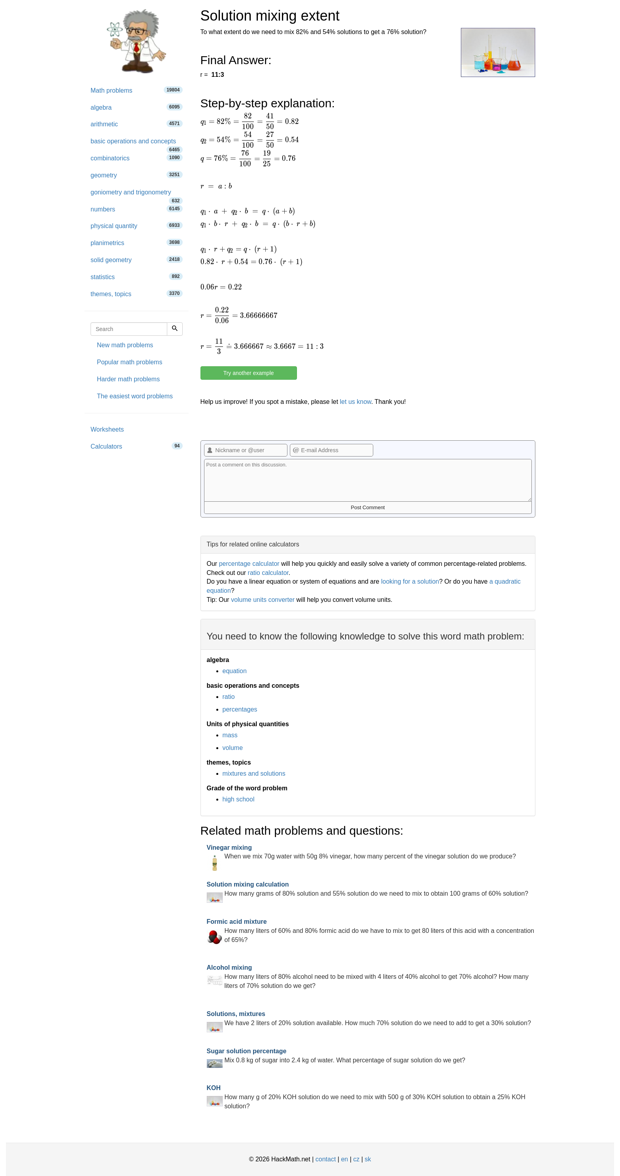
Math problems (137, 90)
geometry (137, 175)
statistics (137, 276)
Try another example (248, 373)
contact (326, 1159)
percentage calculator (249, 563)
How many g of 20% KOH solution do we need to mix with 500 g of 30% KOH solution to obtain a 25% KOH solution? (366, 1097)
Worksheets (107, 429)
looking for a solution (410, 581)
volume (233, 747)
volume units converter (263, 599)
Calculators (137, 446)
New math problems (125, 345)
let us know (355, 401)
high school (239, 799)
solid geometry (137, 259)
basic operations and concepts (137, 144)
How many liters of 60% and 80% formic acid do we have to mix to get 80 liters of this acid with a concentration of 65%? (371, 930)
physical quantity (137, 225)
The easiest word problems (135, 396)
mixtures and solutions (254, 773)
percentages (240, 709)
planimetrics (137, 242)
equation (235, 671)
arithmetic (137, 123)
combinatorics (137, 158)
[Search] (175, 329)
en (344, 1159)
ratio (229, 696)
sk (368, 1159)
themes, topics (137, 293)
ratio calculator (268, 572)
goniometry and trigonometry (137, 195)
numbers (137, 209)
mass (230, 735)
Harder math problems (128, 379)
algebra (137, 107)
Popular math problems (129, 362)
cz (356, 1159)
